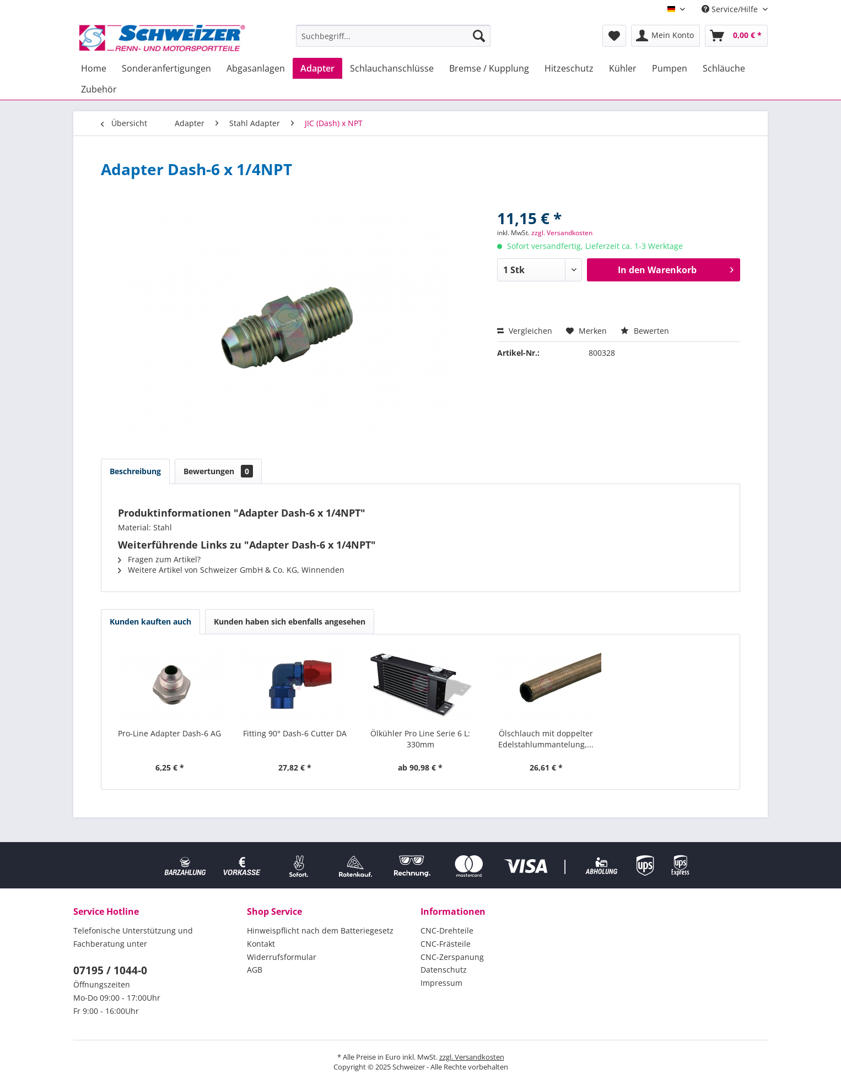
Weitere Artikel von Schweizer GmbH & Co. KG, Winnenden (231, 570)
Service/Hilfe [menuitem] (731, 9)
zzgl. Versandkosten (561, 232)
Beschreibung (135, 471)
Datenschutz (444, 969)
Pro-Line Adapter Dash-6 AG (169, 733)
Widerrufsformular (281, 957)
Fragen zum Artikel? (159, 559)
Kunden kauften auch (150, 621)
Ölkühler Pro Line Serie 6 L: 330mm (420, 739)
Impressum (441, 983)
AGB (254, 969)
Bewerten (645, 330)
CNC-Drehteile (447, 930)
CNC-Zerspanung (452, 957)
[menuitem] (393, 36)
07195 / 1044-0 (110, 970)
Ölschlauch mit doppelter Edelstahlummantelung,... (546, 739)
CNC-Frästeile (446, 943)
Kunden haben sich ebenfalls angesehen (289, 621)
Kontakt (261, 943)
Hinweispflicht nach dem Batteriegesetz (320, 930)
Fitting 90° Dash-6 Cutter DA (295, 733)
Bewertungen (218, 471)
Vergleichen (524, 330)
